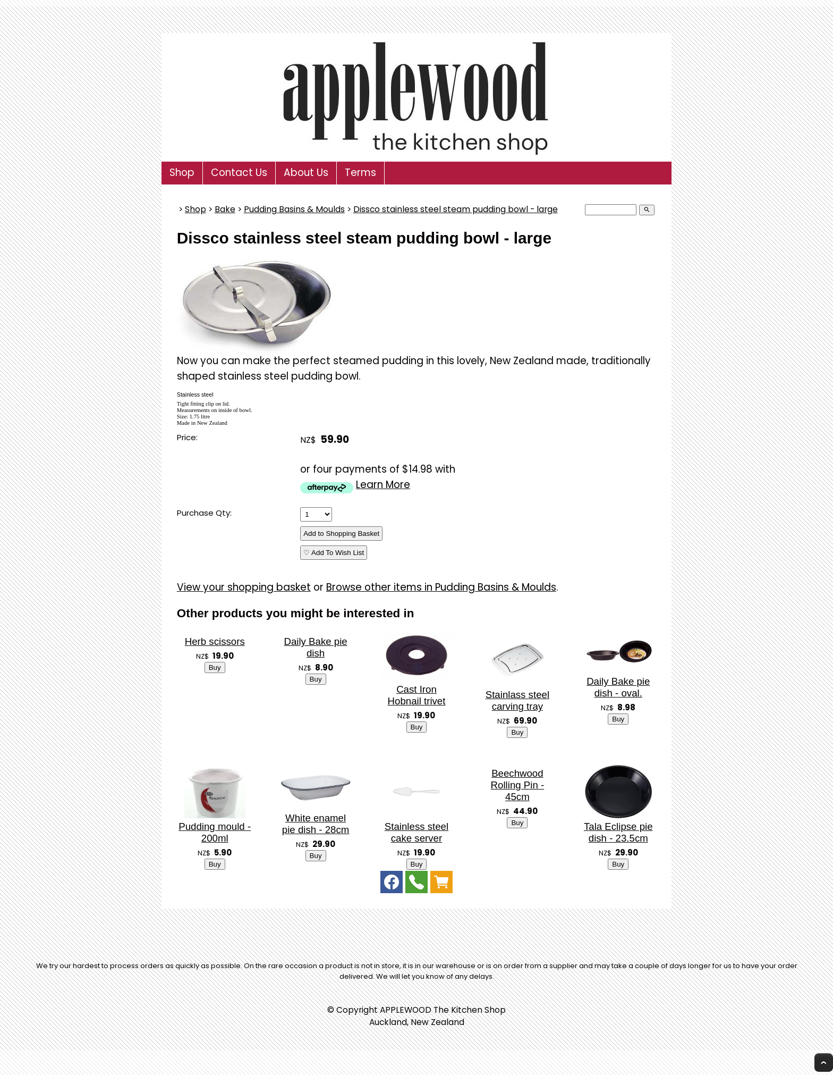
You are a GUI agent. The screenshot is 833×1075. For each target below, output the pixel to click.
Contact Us (239, 172)
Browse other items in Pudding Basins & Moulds (441, 587)
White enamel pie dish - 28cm (316, 823)
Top (823, 1062)
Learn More (383, 484)
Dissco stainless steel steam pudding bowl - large (455, 209)
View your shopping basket (244, 587)
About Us (306, 172)
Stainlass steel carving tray (517, 700)
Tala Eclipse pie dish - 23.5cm (618, 832)
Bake (225, 209)
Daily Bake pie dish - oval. (618, 687)
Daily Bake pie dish (315, 647)
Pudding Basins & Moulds (294, 209)
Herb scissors (215, 641)
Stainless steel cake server (416, 832)
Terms (360, 172)
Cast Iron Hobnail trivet (417, 695)
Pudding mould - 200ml (214, 832)
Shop (181, 172)
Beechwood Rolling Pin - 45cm (518, 785)
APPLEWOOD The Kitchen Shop (443, 1009)
